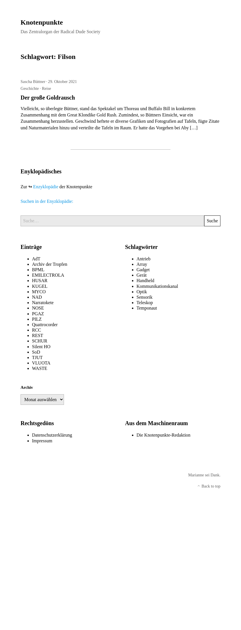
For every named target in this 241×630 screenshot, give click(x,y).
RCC (36, 330)
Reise (46, 88)
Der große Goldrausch (48, 97)
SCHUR (39, 340)
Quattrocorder (45, 324)
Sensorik (144, 297)
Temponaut (146, 308)
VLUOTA (41, 362)
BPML (38, 269)
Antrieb (143, 258)
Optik (141, 291)
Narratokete (43, 302)
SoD (36, 352)
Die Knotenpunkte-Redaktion (163, 435)
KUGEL (39, 286)
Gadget (143, 269)
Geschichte (30, 88)
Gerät (141, 275)
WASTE (39, 368)
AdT (36, 258)
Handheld (145, 280)
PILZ (37, 319)
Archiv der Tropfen (49, 264)
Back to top (208, 486)
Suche (212, 220)
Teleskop (144, 302)
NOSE (38, 308)
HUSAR (39, 280)
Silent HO (41, 346)
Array (141, 264)
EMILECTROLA (48, 275)
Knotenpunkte (42, 22)
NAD (37, 297)
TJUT (37, 357)
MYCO (39, 291)
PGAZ (38, 313)
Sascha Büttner (33, 81)
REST (37, 335)
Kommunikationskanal (157, 286)
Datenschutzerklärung (52, 435)
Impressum (42, 440)
